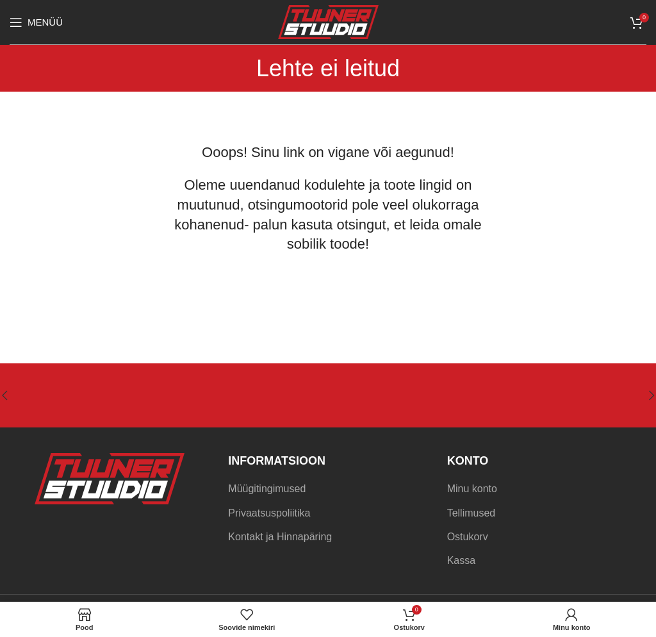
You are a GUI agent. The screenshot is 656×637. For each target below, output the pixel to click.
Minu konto (472, 488)
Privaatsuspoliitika (269, 513)
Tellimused (471, 513)
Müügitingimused (267, 488)
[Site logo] (328, 21)
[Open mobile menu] (36, 22)
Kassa (461, 560)
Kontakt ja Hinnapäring (280, 536)
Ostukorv (467, 536)
